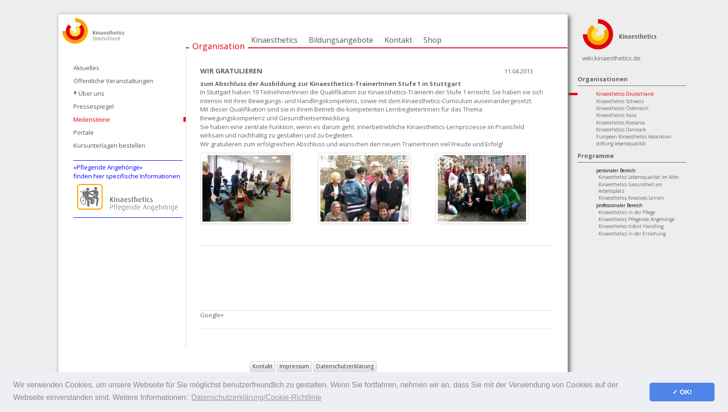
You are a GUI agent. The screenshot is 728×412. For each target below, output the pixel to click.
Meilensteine (91, 119)
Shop (432, 40)
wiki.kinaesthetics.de (611, 58)
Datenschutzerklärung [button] (345, 366)
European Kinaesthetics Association (633, 136)
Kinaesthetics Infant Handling (630, 226)
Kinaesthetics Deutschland (625, 94)
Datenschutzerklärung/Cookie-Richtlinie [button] (256, 397)
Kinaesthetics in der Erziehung (632, 233)
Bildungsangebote (341, 40)
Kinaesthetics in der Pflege (626, 212)
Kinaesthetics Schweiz (620, 101)
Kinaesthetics (274, 40)
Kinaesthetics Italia (616, 115)
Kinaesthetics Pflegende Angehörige (636, 219)
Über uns (91, 93)
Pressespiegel (93, 106)
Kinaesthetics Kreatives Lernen (631, 198)
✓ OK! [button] (682, 392)
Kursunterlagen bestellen (109, 145)
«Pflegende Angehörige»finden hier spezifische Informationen (126, 171)
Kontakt (398, 40)
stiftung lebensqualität (621, 143)
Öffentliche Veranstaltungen (113, 81)
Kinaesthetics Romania (620, 122)
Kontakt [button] (263, 366)
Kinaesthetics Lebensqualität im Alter (638, 177)
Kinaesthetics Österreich (622, 108)
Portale (83, 132)
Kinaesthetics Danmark (621, 129)
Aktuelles (86, 68)
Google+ (212, 315)
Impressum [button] (294, 366)
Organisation (218, 46)
